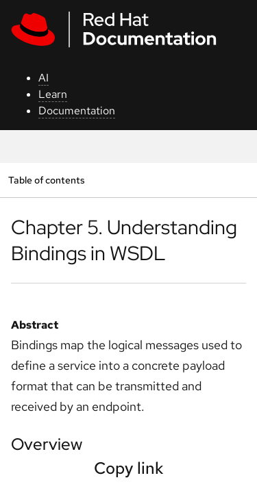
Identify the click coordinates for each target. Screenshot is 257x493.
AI (43, 78)
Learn (52, 94)
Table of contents (46, 179)
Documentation (76, 110)
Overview (46, 444)
